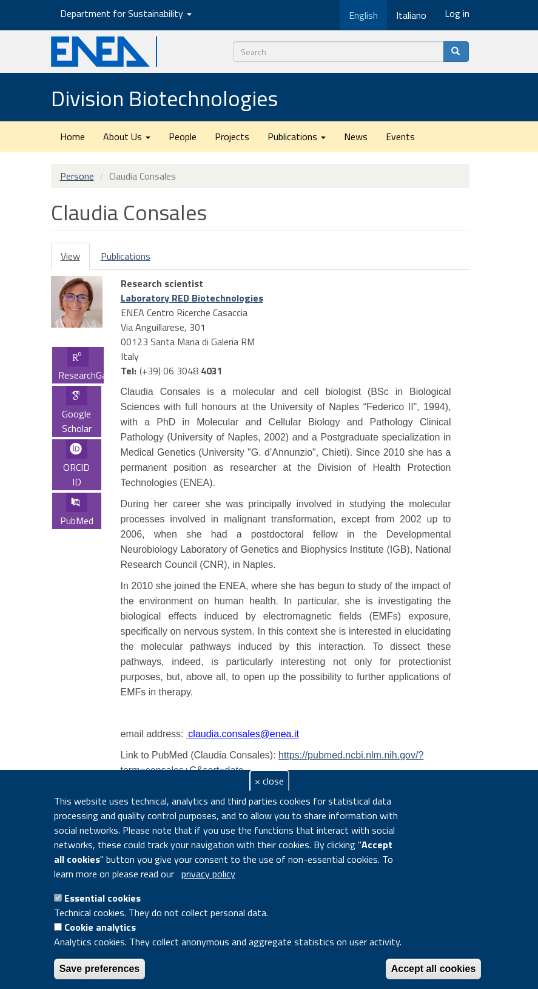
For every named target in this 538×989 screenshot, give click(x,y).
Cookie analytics (100, 927)
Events (400, 136)
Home (72, 136)
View (75, 259)
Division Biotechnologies (164, 98)
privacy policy (208, 873)
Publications (296, 136)
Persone (77, 176)
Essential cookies (102, 898)
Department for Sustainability (126, 13)
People (183, 136)
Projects (232, 136)
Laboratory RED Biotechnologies (192, 298)
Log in (457, 13)
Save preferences (99, 969)
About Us (126, 136)
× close (269, 781)
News (356, 136)
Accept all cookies (433, 969)
